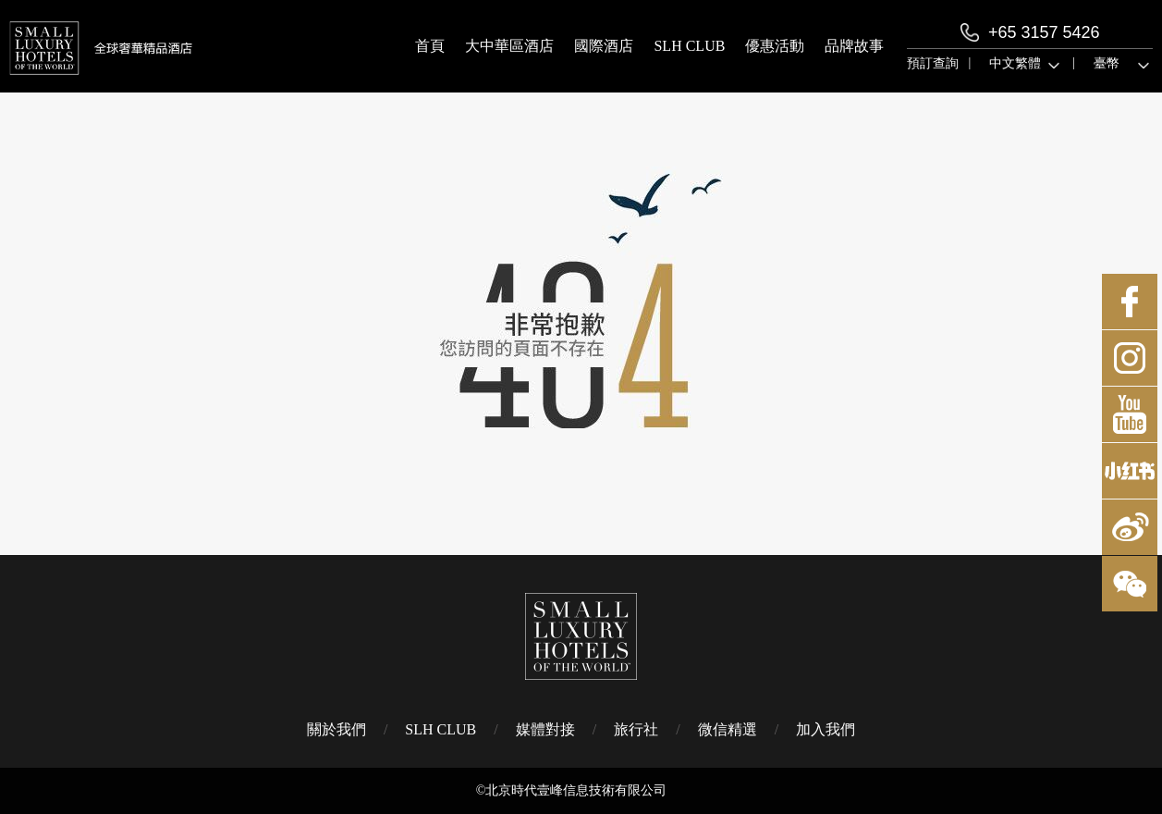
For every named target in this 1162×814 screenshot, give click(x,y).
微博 (1129, 527)
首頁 (430, 46)
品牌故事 (854, 46)
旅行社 (636, 729)
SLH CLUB (689, 46)
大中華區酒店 (509, 46)
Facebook (1129, 301)
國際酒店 (603, 46)
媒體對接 (545, 729)
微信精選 (727, 729)
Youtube (1129, 414)
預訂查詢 (933, 63)
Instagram (1129, 358)
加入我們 (825, 729)
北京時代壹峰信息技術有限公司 (576, 790)
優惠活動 (774, 46)
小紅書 (1129, 471)
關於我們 (336, 729)
